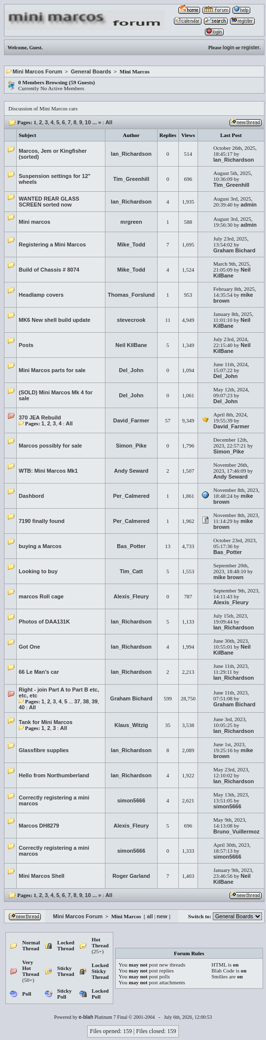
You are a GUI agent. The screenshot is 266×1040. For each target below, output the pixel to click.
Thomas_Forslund (131, 295)
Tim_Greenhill (131, 179)
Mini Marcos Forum (38, 71)
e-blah (86, 1017)
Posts (26, 345)
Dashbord (31, 496)
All (108, 122)
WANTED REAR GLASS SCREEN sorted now (49, 202)
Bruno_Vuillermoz (236, 831)
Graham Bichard (234, 250)
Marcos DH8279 (39, 826)
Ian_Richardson (131, 154)
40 (22, 707)
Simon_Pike (131, 446)
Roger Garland (131, 876)
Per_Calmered (131, 496)
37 (77, 701)
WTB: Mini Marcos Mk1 (48, 471)
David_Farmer (131, 420)
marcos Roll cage (41, 596)
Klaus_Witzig (131, 725)
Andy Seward (131, 471)
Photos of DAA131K (44, 621)
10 (88, 122)
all (150, 916)
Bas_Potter (131, 546)
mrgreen (131, 222)
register (250, 47)
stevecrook (131, 320)
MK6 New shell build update (54, 320)
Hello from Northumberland (54, 775)
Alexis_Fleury (131, 596)
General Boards (91, 71)
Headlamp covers (41, 295)
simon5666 (131, 800)
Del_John (131, 370)
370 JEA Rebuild (40, 417)
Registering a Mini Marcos (52, 244)
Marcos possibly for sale (50, 446)
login (228, 47)
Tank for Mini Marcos (45, 722)
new (162, 916)
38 (86, 701)
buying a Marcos (40, 546)
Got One (29, 647)
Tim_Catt (131, 571)
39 (95, 701)
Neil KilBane (232, 272)
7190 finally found (42, 521)
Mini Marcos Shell (42, 876)
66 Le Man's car (39, 672)
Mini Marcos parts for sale (52, 370)
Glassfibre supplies (43, 750)
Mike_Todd (131, 244)
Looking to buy (38, 571)
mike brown (228, 577)
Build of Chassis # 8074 (49, 270)
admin (249, 205)
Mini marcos (34, 222)
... (94, 122)
